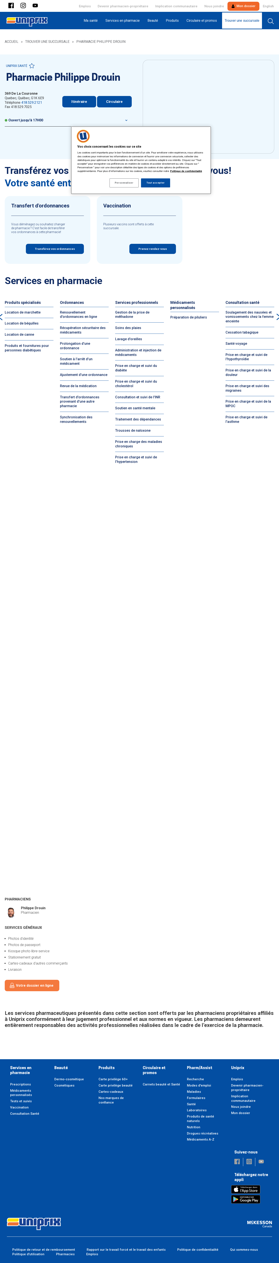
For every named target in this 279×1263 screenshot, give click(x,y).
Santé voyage (236, 344)
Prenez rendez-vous (152, 248)
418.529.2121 (31, 102)
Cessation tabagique (242, 332)
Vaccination (19, 1107)
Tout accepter (155, 182)
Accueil (11, 42)
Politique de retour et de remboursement (43, 1250)
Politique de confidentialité (197, 1250)
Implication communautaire (176, 6)
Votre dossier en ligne (34, 985)
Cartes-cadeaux (111, 1092)
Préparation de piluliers (188, 317)
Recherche (195, 1079)
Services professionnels (136, 302)
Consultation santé (242, 302)
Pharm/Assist (199, 1068)
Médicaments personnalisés (182, 305)
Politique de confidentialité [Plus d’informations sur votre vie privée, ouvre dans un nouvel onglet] (186, 171)
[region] (141, 160)
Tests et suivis (21, 1101)
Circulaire (114, 101)
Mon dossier (243, 6)
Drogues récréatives (202, 1133)
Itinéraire (79, 101)
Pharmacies (65, 1254)
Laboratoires (197, 1110)
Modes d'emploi (199, 1085)
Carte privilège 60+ (113, 1079)
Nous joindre (214, 6)
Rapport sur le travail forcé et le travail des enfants (126, 1250)
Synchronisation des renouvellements (76, 419)
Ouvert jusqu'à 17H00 (24, 120)
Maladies (194, 1092)
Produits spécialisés (23, 302)
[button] (11, 6)
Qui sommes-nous (244, 1250)
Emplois (85, 6)
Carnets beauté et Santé (161, 1084)
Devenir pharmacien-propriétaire (123, 6)
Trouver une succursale (47, 42)
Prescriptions (20, 1084)
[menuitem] (92, 20)
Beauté (61, 1068)
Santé (191, 1104)
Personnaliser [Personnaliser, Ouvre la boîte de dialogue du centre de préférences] (124, 182)
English (268, 6)
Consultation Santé (24, 1114)
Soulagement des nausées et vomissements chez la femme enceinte (250, 316)
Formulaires (196, 1098)
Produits (107, 1068)
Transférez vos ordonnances (55, 248)
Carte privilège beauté (116, 1085)
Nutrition (193, 1127)
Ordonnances (72, 302)
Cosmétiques (64, 1085)
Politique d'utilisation (28, 1254)
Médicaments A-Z (200, 1139)
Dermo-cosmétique (69, 1079)
